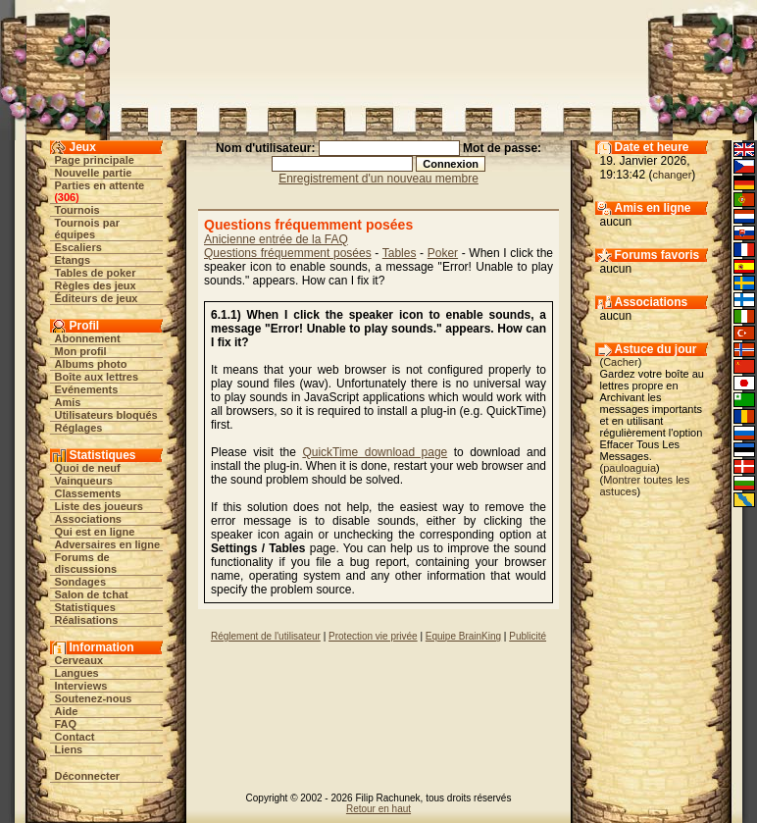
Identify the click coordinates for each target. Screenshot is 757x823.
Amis (68, 402)
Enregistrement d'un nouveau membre (378, 178)
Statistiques (85, 607)
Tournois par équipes (87, 228)
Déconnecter (88, 776)
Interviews (81, 686)
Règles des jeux (95, 285)
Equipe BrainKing (463, 636)
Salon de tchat (91, 594)
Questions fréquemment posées (288, 253)
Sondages (81, 582)
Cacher (620, 362)
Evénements (87, 389)
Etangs (73, 260)
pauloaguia (629, 468)
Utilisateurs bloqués (106, 415)
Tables (399, 253)
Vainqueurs (84, 481)
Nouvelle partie (93, 173)
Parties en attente (100, 185)
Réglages (79, 428)
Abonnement (88, 338)
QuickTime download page (374, 452)
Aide (66, 711)
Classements (88, 493)
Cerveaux (79, 660)
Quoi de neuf (88, 468)
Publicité (527, 636)
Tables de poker (95, 273)
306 (67, 197)
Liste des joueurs (99, 506)
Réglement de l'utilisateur (266, 636)
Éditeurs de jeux (96, 298)
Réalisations (87, 620)
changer (672, 174)
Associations (88, 519)
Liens (69, 749)
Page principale (94, 160)
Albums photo (91, 364)
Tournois (77, 210)
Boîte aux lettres (97, 377)
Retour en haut (378, 808)
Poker (443, 253)
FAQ (66, 724)
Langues (77, 673)
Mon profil (81, 351)
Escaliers (78, 247)
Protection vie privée (373, 636)
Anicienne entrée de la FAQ (276, 239)
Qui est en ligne (95, 532)
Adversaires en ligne (108, 544)
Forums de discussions (86, 563)
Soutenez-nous (93, 698)
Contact (75, 737)
